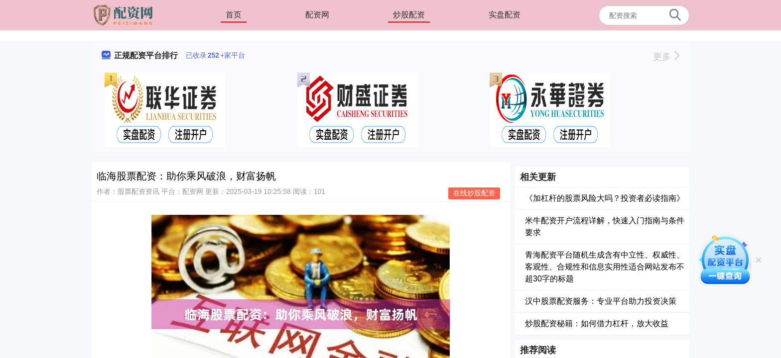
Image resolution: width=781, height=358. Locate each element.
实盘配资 (505, 14)
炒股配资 (409, 14)
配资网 (317, 14)
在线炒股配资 (474, 193)
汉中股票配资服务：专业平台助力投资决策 (600, 301)
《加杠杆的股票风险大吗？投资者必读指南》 (604, 198)
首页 (234, 14)
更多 (666, 57)
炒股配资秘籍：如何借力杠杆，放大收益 (596, 323)
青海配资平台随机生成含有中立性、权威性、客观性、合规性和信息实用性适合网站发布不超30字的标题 (604, 267)
